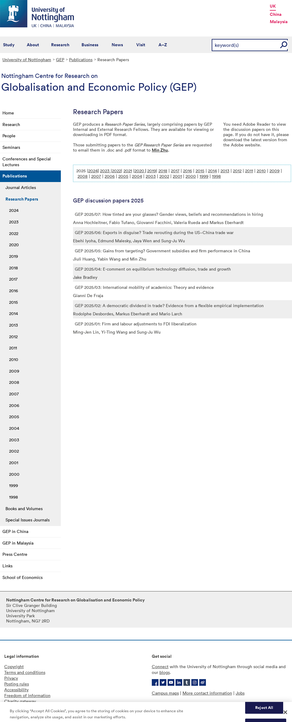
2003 (14, 440)
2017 (13, 279)
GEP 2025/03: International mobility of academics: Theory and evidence (144, 287)
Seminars (11, 147)
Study (9, 45)
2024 (14, 210)
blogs (164, 672)
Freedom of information (27, 695)
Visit (140, 45)
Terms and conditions (24, 672)
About (33, 45)
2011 (13, 348)
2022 (13, 233)
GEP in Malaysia (17, 543)
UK (273, 6)
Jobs (240, 693)
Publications (80, 59)
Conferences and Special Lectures (26, 161)
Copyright (14, 666)
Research (60, 45)
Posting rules (16, 684)
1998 (13, 497)
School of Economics (22, 577)
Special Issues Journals (27, 520)
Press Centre (14, 554)
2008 (14, 382)
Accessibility (16, 689)
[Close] (285, 715)
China (276, 14)
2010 (13, 359)
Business (90, 45)
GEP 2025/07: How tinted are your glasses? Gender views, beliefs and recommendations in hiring (169, 214)
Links (7, 566)
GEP (60, 59)
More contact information (207, 693)
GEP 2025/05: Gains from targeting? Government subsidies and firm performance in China (162, 251)
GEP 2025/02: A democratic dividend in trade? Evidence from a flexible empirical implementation (169, 305)
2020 (14, 244)
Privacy (11, 678)
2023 (14, 222)
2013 (13, 325)
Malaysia (279, 22)
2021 (127, 170)
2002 (14, 451)
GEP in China (15, 531)
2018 (13, 268)
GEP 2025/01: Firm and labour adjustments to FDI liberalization (135, 324)
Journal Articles (20, 187)
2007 (14, 394)
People (9, 135)
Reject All (264, 710)
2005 (14, 416)
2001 (13, 462)
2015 (13, 302)
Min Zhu (160, 150)
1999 (13, 485)
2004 (14, 428)
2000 (14, 474)
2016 (13, 290)
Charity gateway (20, 701)
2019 (13, 256)
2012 (13, 336)
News (117, 45)
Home (8, 113)
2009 (14, 371)
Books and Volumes (24, 508)
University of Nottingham (26, 59)
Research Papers (21, 199)
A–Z (162, 45)
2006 (14, 405)
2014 (13, 313)
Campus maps (165, 693)
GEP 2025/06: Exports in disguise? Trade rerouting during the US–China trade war (154, 232)
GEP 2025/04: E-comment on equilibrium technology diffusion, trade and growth (153, 269)
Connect (160, 666)
